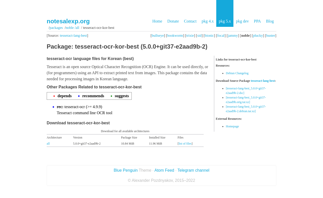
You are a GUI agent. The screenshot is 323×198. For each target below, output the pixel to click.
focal (221, 35)
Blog (270, 21)
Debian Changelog (237, 73)
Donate (173, 21)
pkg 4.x (208, 21)
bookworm (175, 35)
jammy (233, 35)
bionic (209, 35)
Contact (190, 21)
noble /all (72, 28)
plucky (258, 35)
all (48, 143)
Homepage (232, 126)
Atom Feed (164, 170)
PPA (257, 21)
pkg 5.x (225, 21)
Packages (56, 28)
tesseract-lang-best (73, 35)
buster (270, 35)
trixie (190, 35)
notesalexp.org (68, 21)
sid (199, 35)
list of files (185, 143)
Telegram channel (193, 170)
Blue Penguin (126, 170)
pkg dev (242, 21)
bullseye (158, 35)
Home (157, 21)
